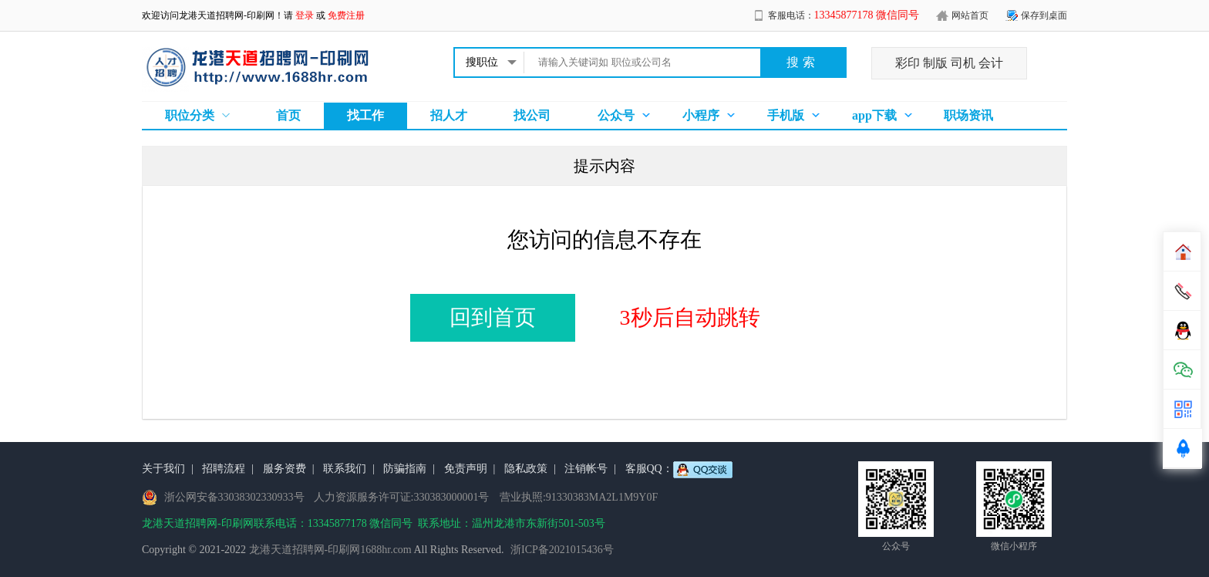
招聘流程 (223, 468)
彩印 (907, 62)
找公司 (532, 115)
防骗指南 (404, 468)
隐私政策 (525, 468)
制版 (935, 62)
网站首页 (969, 15)
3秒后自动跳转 (690, 317)
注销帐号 (586, 468)
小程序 (700, 115)
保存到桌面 (1044, 15)
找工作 (365, 115)
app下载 (874, 115)
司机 (963, 62)
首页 (288, 115)
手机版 (785, 115)
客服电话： (844, 15)
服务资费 (284, 468)
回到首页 (493, 317)
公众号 (616, 115)
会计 (990, 62)
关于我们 (163, 468)
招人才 (448, 115)
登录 (304, 15)
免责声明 (465, 468)
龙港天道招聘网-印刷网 (226, 15)
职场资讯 (968, 115)
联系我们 (344, 468)
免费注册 (346, 15)
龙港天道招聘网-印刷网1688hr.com (330, 549)
